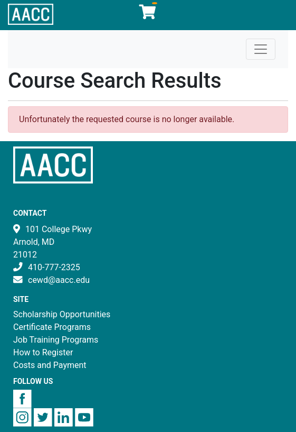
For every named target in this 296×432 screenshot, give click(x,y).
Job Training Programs (55, 340)
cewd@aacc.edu (59, 280)
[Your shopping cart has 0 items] (148, 15)
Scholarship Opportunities (61, 314)
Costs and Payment (50, 365)
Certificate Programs (52, 327)
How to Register (43, 352)
